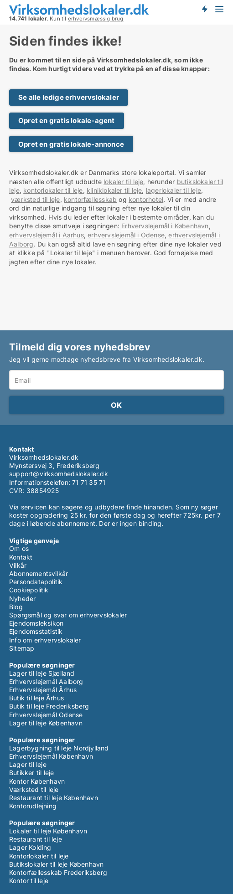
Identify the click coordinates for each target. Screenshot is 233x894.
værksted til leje (35, 199)
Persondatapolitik (35, 582)
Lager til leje (28, 764)
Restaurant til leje (35, 839)
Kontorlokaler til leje (38, 856)
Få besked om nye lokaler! (204, 9)
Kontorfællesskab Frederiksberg (58, 872)
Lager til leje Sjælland (42, 673)
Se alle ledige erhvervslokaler (68, 97)
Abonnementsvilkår (38, 573)
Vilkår (17, 565)
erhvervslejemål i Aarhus (46, 235)
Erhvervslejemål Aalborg (46, 681)
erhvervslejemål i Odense (126, 235)
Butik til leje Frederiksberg (49, 706)
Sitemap (21, 648)
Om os (19, 548)
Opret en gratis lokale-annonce (71, 144)
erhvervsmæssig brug (96, 18)
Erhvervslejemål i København (164, 226)
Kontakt (20, 557)
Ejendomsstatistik (35, 631)
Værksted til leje (33, 789)
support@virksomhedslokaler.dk (58, 474)
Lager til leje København (46, 723)
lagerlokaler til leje (173, 190)
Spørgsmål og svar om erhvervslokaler (68, 615)
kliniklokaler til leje (114, 190)
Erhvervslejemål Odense (46, 715)
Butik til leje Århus (36, 698)
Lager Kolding (30, 847)
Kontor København (37, 781)
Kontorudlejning (33, 806)
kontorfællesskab (90, 199)
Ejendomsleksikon (36, 623)
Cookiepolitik (29, 590)
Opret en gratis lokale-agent (66, 120)
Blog (16, 607)
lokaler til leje (123, 181)
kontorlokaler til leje (53, 190)
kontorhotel (146, 199)
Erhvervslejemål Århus (43, 690)
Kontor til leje (28, 880)
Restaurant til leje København (53, 798)
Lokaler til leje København (48, 831)
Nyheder (22, 598)
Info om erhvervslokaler (45, 640)
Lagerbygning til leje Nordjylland (59, 748)
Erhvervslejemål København (51, 756)
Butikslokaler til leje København (56, 864)
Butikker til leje (31, 772)
